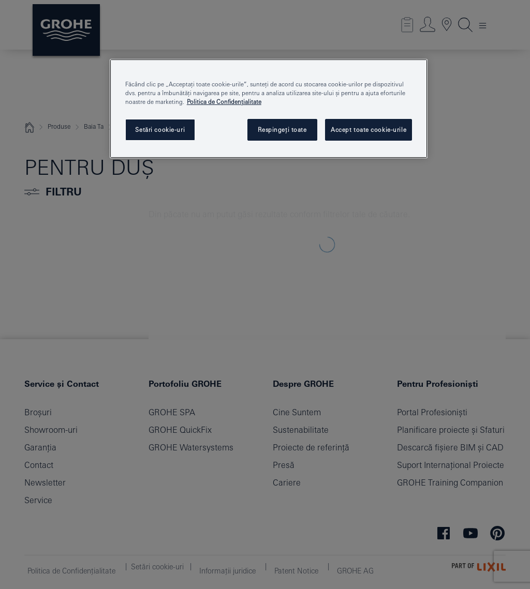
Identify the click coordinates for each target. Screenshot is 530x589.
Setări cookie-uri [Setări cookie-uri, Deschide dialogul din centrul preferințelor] (160, 129)
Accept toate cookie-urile (368, 129)
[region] (269, 108)
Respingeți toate (282, 129)
